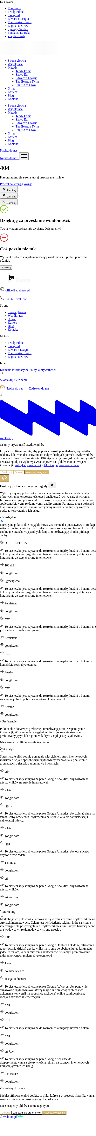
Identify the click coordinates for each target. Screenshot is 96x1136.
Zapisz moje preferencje (27, 1112)
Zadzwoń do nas (36, 388)
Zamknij (9, 189)
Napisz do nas (12, 388)
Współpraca (15, 64)
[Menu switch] (24, 156)
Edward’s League (26, 78)
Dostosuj (7, 472)
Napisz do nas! (9, 150)
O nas (12, 88)
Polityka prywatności (42, 369)
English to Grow (26, 85)
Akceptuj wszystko (36, 472)
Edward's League (18, 349)
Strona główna (17, 60)
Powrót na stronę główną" (16, 184)
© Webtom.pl (11, 1116)
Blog (11, 95)
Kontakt (13, 99)
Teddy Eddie (23, 71)
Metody (12, 67)
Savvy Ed (22, 74)
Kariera (12, 92)
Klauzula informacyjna (14, 369)
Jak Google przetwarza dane (61, 465)
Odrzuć (19, 472)
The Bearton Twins (27, 81)
